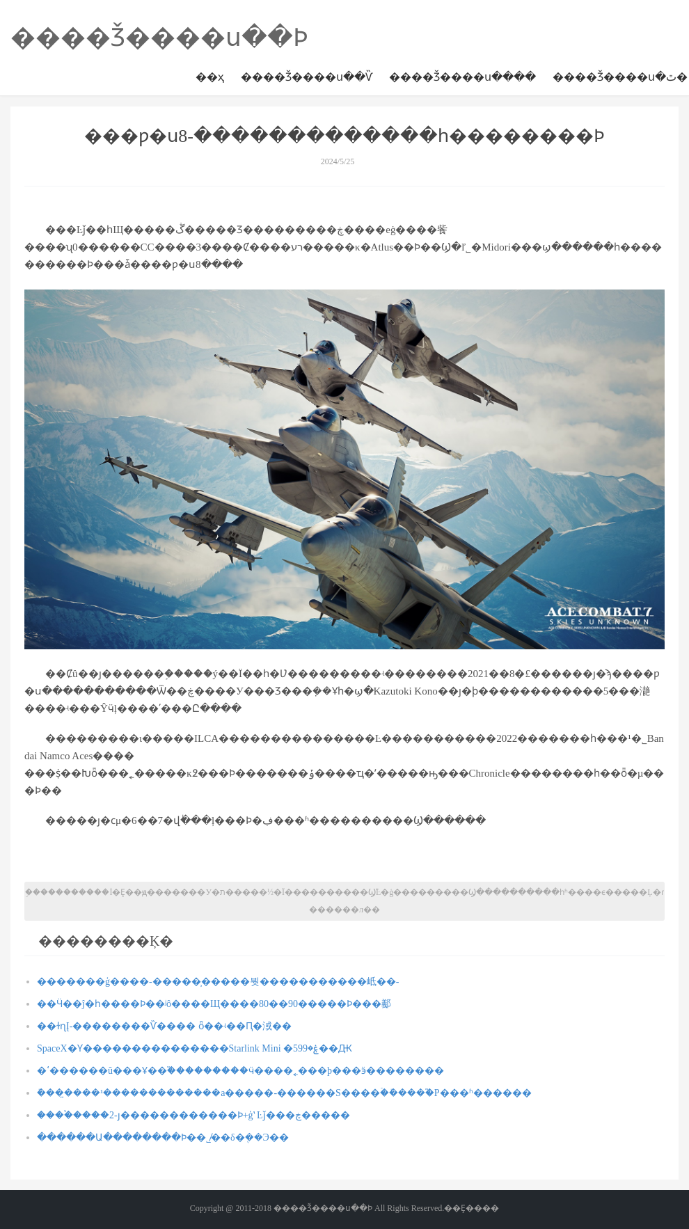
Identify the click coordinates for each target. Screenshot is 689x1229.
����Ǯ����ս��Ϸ (159, 37)
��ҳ (210, 77)
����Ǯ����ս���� (462, 77)
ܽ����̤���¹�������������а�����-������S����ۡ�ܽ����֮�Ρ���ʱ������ (284, 1093)
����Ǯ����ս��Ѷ (306, 77)
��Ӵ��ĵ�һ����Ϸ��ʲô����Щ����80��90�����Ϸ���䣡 (214, 1004)
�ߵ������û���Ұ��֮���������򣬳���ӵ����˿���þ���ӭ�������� (240, 1070)
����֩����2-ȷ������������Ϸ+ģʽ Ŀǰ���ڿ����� (193, 1115)
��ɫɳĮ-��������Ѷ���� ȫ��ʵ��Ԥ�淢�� (164, 1026)
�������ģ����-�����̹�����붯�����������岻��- (218, 981)
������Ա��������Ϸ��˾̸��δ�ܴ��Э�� (163, 1137)
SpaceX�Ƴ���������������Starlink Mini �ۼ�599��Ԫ (194, 1048)
